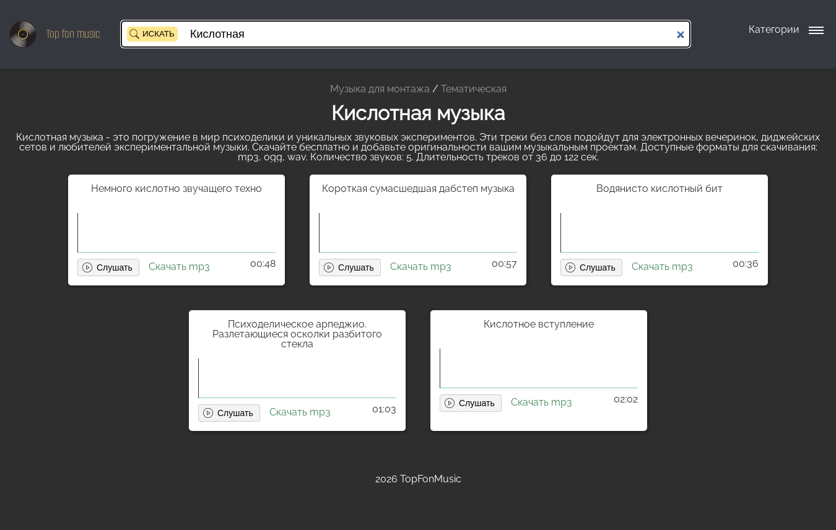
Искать (158, 33)
